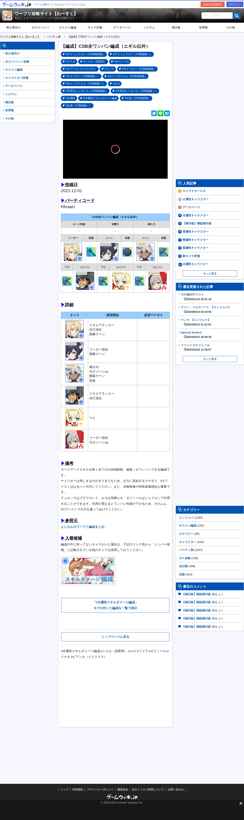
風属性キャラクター (196, 247)
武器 (182, 574)
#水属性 (70, 98)
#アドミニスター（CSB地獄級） (85, 54)
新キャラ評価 (191, 256)
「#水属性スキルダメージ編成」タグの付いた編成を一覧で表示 (115, 605)
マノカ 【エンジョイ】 (196, 322)
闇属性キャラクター (196, 239)
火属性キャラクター (196, 199)
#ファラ (109, 68)
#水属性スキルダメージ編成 (100, 98)
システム (149, 27)
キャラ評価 (95, 27)
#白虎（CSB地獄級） (138, 98)
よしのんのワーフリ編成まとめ (82, 527)
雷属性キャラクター (196, 231)
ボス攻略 (185, 558)
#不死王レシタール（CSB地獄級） (87, 90)
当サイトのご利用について (148, 789)
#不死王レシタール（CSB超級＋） (137, 90)
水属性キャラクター (196, 264)
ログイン (235, 4)
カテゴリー (186, 533)
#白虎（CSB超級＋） (79, 105)
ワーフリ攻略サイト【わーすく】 (46, 13)
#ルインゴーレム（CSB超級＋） (85, 83)
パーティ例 (186, 550)
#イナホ (70, 61)
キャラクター (187, 542)
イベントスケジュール (196, 347)
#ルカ (116, 83)
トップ (65, 789)
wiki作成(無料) (212, 4)
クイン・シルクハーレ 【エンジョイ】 (206, 309)
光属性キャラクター (196, 215)
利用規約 (77, 789)
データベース (122, 27)
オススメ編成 (67, 27)
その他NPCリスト (196, 297)
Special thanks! (196, 335)
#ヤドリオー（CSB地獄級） (139, 68)
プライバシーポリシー (100, 789)
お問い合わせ (176, 789)
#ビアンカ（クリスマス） (81, 68)
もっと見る (210, 273)
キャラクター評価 (16, 78)
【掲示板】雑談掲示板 (197, 223)
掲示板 (176, 27)
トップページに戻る (115, 636)
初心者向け (13, 27)
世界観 (203, 27)
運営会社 (122, 789)
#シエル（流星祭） (94, 61)
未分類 (183, 566)
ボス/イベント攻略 (17, 61)
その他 (9, 118)
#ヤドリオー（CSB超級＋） (83, 76)
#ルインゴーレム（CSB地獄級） (127, 76)
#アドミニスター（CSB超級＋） (132, 54)
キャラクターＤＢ (194, 191)
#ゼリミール (121, 61)
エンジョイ (186, 517)
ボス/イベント (41, 27)
